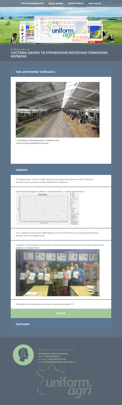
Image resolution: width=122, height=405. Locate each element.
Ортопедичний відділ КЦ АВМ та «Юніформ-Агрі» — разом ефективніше (50, 207)
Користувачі (76, 3)
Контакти (95, 3)
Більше (61, 313)
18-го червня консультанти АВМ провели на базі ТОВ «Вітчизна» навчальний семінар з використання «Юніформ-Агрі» (57, 234)
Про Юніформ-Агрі (32, 3)
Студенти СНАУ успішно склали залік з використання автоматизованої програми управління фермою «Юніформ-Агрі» (60, 270)
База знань (56, 3)
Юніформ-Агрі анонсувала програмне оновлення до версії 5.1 (45, 304)
